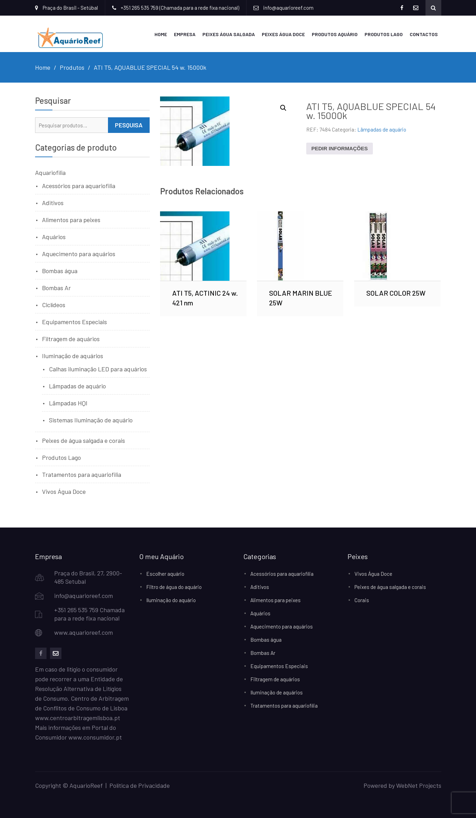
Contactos (424, 34)
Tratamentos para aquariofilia (81, 474)
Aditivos (53, 202)
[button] (283, 108)
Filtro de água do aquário (174, 587)
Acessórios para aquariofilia (78, 185)
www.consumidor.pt (95, 737)
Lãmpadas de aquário (381, 129)
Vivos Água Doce (64, 491)
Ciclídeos (53, 305)
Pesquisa (129, 125)
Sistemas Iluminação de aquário (91, 420)
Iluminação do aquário (171, 600)
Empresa (184, 34)
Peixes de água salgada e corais (83, 440)
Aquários (54, 237)
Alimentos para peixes (71, 220)
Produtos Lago (384, 34)
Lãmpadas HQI (68, 403)
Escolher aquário (165, 574)
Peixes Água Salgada (228, 34)
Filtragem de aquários (71, 339)
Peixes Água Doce (283, 34)
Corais (361, 600)
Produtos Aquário (335, 34)
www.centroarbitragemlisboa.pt (77, 718)
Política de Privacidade (139, 785)
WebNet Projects (418, 785)
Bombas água (59, 271)
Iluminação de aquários (72, 356)
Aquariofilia (50, 172)
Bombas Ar (56, 288)
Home (161, 34)
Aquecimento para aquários (78, 254)
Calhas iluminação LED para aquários (98, 369)
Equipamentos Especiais (74, 322)
